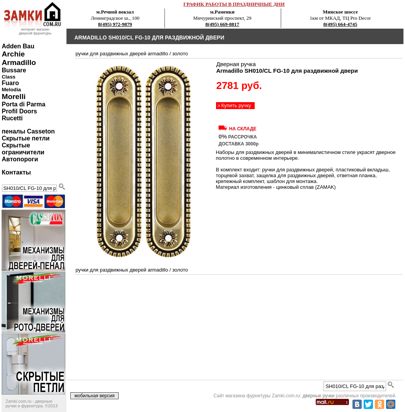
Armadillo (19, 62)
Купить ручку (236, 105)
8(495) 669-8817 (222, 24)
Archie (13, 54)
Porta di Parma (23, 104)
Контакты (16, 172)
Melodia (11, 89)
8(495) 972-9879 (115, 24)
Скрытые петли (25, 138)
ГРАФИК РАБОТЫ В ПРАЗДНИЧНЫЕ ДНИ (233, 4)
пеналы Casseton (28, 131)
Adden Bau (18, 46)
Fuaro (10, 83)
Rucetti (12, 118)
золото (180, 53)
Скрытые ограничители (23, 149)
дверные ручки (319, 395)
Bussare (14, 70)
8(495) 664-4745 (340, 24)
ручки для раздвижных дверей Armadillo (121, 53)
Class (8, 77)
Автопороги (20, 159)
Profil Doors (19, 111)
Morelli (14, 96)
